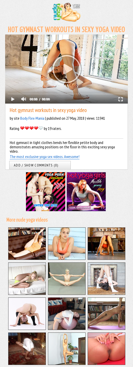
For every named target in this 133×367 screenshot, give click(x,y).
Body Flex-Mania (32, 118)
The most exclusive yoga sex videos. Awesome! (44, 156)
